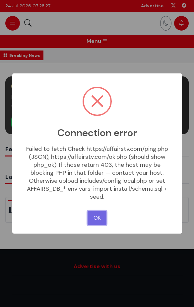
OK (97, 217)
